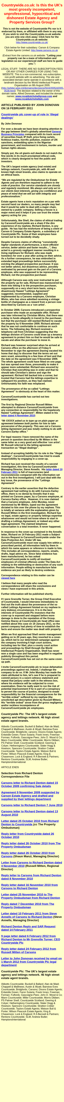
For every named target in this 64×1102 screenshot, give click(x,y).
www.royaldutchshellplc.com (32, 99)
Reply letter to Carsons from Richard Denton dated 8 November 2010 (31, 877)
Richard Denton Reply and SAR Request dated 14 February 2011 (28, 928)
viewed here (8, 578)
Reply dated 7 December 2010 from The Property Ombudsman (27, 905)
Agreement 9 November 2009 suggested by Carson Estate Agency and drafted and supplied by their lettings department (30, 796)
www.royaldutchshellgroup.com (33, 96)
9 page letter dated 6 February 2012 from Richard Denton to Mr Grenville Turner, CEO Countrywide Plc (30, 939)
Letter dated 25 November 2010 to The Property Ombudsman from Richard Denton (30, 896)
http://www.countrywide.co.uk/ (32, 42)
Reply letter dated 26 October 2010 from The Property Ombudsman (31, 845)
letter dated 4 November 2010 (18, 415)
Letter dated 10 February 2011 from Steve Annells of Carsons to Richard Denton (29, 915)
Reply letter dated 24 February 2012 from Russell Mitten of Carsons (28, 950)
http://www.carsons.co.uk (44, 50)
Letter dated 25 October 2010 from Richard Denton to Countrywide (30, 822)
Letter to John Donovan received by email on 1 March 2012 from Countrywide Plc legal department (31, 962)
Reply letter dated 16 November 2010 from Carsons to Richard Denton (29, 886)
